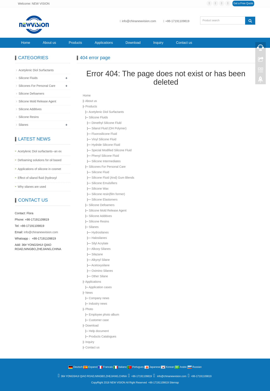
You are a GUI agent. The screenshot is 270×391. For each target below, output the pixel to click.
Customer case (99, 320)
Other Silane (100, 276)
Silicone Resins (99, 221)
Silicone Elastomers (104, 199)
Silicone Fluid (100, 172)
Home (25, 42)
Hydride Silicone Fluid (106, 144)
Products (75, 42)
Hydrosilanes (100, 232)
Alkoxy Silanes (101, 248)
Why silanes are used (32, 186)
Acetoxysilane (100, 265)
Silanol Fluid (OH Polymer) (109, 128)
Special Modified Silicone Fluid (112, 150)
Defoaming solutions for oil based (39, 160)
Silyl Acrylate (100, 243)
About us (49, 42)
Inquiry (158, 42)
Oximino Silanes (102, 270)
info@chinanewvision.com (138, 21)
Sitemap (174, 382)
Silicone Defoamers (101, 205)
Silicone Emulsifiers (104, 183)
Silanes (94, 227)
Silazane (97, 254)
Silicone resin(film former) (108, 194)
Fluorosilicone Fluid (104, 133)
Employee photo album (104, 314)
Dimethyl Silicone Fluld (107, 123)
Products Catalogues (102, 336)
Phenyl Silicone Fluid (105, 155)
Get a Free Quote (243, 3)
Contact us (184, 42)
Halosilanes (99, 238)
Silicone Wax (100, 188)
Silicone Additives (100, 216)
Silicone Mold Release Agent (107, 210)
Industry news (98, 303)
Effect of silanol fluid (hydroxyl (37, 177)
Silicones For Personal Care (107, 166)
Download (133, 42)
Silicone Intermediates (106, 161)
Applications (104, 42)
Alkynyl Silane (100, 259)
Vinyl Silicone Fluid (104, 139)
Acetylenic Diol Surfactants (106, 112)
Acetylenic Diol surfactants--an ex (40, 151)
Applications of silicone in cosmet (39, 169)
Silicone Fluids (98, 117)
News (89, 292)
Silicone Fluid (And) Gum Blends (113, 177)
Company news (99, 298)
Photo (89, 309)
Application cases (100, 287)
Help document (99, 331)
